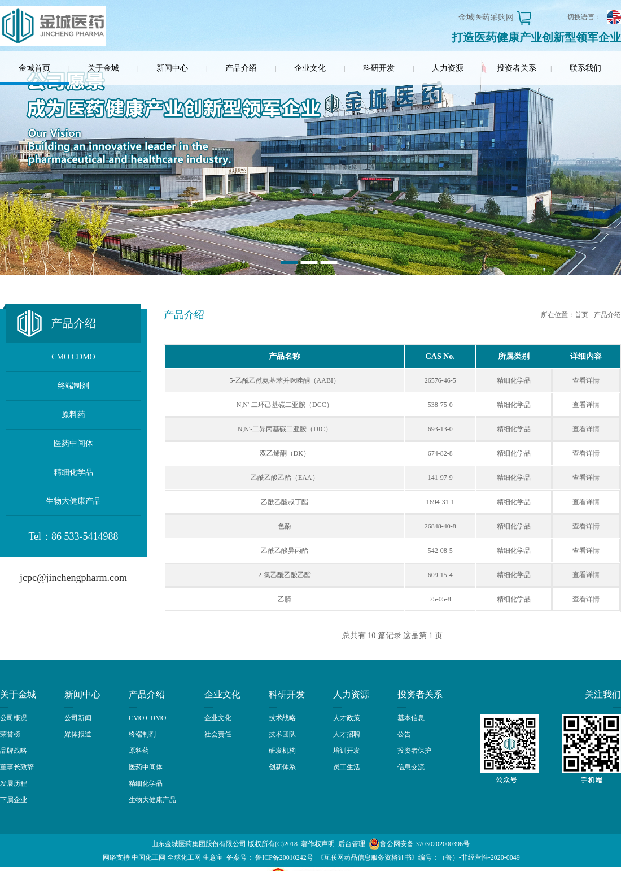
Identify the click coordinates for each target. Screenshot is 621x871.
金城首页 (34, 68)
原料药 (73, 414)
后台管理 (351, 844)
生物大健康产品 (73, 501)
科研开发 (379, 68)
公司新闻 (77, 718)
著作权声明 (318, 844)
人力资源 (447, 68)
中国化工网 (148, 857)
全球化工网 (184, 857)
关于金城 (103, 68)
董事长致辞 (17, 767)
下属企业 (13, 800)
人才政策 (346, 718)
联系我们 (585, 68)
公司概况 (13, 718)
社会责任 (217, 734)
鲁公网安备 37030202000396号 (419, 844)
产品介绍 (241, 68)
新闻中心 (172, 68)
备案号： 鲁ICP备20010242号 (269, 857)
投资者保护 (414, 751)
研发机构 (282, 751)
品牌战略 (13, 751)
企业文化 (310, 68)
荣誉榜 (10, 734)
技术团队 (282, 734)
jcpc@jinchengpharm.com (73, 577)
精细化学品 (73, 472)
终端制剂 (73, 386)
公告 (404, 734)
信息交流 (411, 767)
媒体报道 (77, 734)
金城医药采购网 (486, 17)
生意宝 (213, 857)
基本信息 (411, 718)
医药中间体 (73, 443)
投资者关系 (516, 68)
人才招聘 (346, 734)
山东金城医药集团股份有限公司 (198, 844)
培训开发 (346, 751)
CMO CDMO (73, 357)
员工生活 (346, 767)
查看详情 (586, 380)
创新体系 (282, 767)
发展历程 (13, 783)
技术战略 (282, 718)
